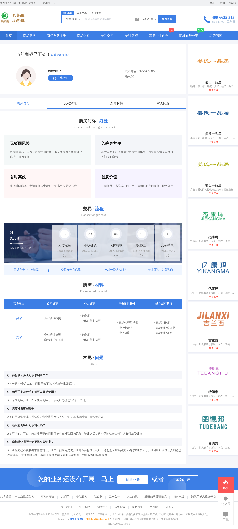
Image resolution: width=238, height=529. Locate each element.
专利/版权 (131, 35)
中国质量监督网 (24, 496)
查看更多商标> (60, 54)
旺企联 (98, 496)
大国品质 (132, 496)
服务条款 (84, 507)
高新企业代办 (158, 35)
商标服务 (29, 35)
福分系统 (178, 496)
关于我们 (66, 507)
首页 (9, 35)
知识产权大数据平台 (203, 496)
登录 (212, 3)
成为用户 (183, 480)
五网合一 (114, 496)
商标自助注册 (56, 35)
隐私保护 (137, 507)
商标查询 (67, 13)
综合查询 (73, 19)
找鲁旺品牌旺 (77, 519)
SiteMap (169, 507)
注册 (222, 3)
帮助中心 (101, 507)
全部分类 (149, 19)
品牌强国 (215, 35)
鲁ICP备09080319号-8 (119, 523)
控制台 (232, 3)
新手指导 (119, 507)
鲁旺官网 (81, 496)
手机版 (154, 507)
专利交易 (107, 35)
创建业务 (133, 480)
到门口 (65, 496)
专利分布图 (48, 496)
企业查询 (96, 13)
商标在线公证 (188, 35)
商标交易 (82, 13)
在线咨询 (60, 78)
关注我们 (49, 3)
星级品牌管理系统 (155, 496)
